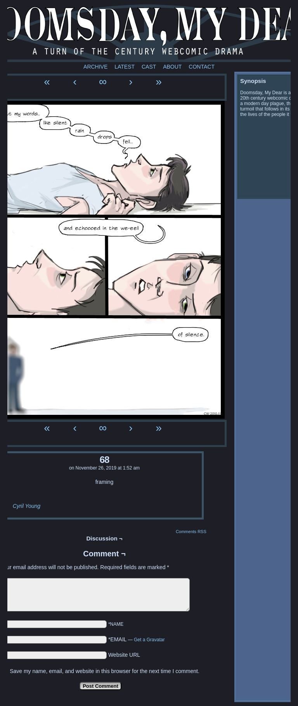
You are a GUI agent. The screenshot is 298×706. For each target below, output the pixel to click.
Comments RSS (191, 531)
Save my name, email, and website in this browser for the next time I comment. (104, 671)
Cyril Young (26, 506)
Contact (202, 67)
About (172, 67)
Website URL (124, 655)
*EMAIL (136, 639)
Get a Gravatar (149, 639)
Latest (124, 67)
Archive (95, 67)
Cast (149, 67)
